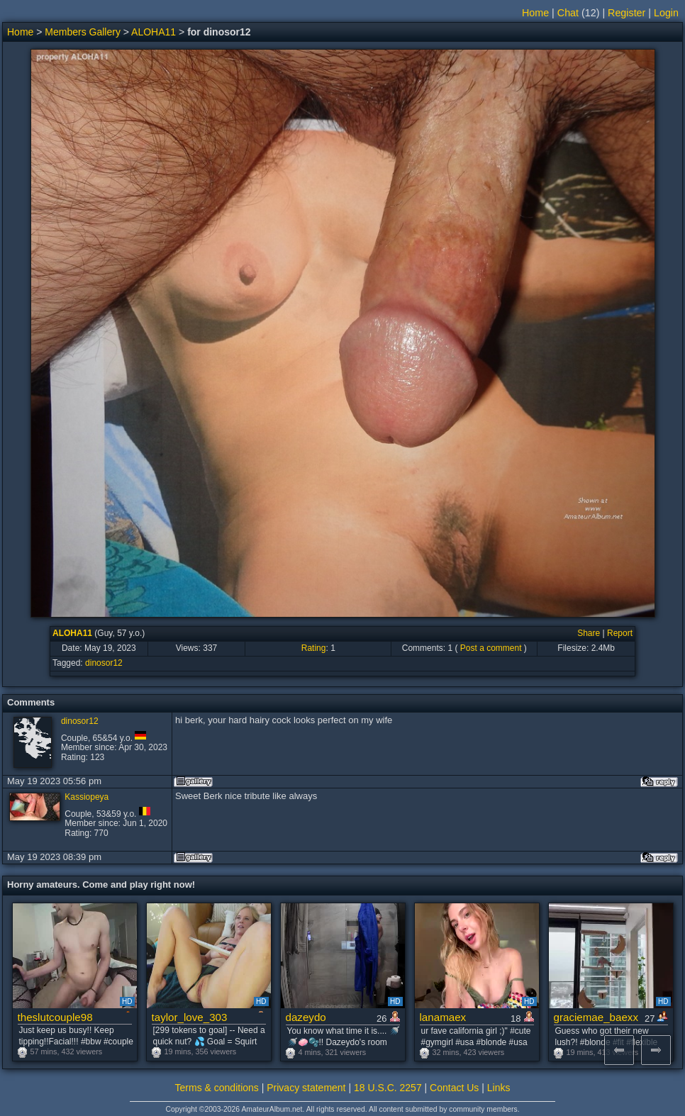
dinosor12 (104, 663)
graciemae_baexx (596, 1017)
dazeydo (306, 1017)
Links (499, 1087)
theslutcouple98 (55, 1017)
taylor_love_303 (190, 1017)
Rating (313, 648)
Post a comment (491, 648)
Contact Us (454, 1087)
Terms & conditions (217, 1087)
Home (535, 12)
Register (626, 12)
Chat (568, 12)
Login (666, 12)
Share (588, 633)
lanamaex (443, 1017)
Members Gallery (83, 32)
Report (620, 633)
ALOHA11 (153, 32)
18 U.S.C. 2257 (388, 1087)
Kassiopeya (86, 797)
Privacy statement (306, 1087)
